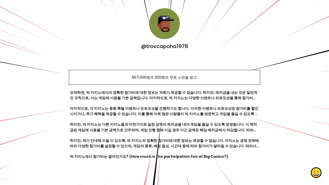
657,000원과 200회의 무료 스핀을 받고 (164, 77)
